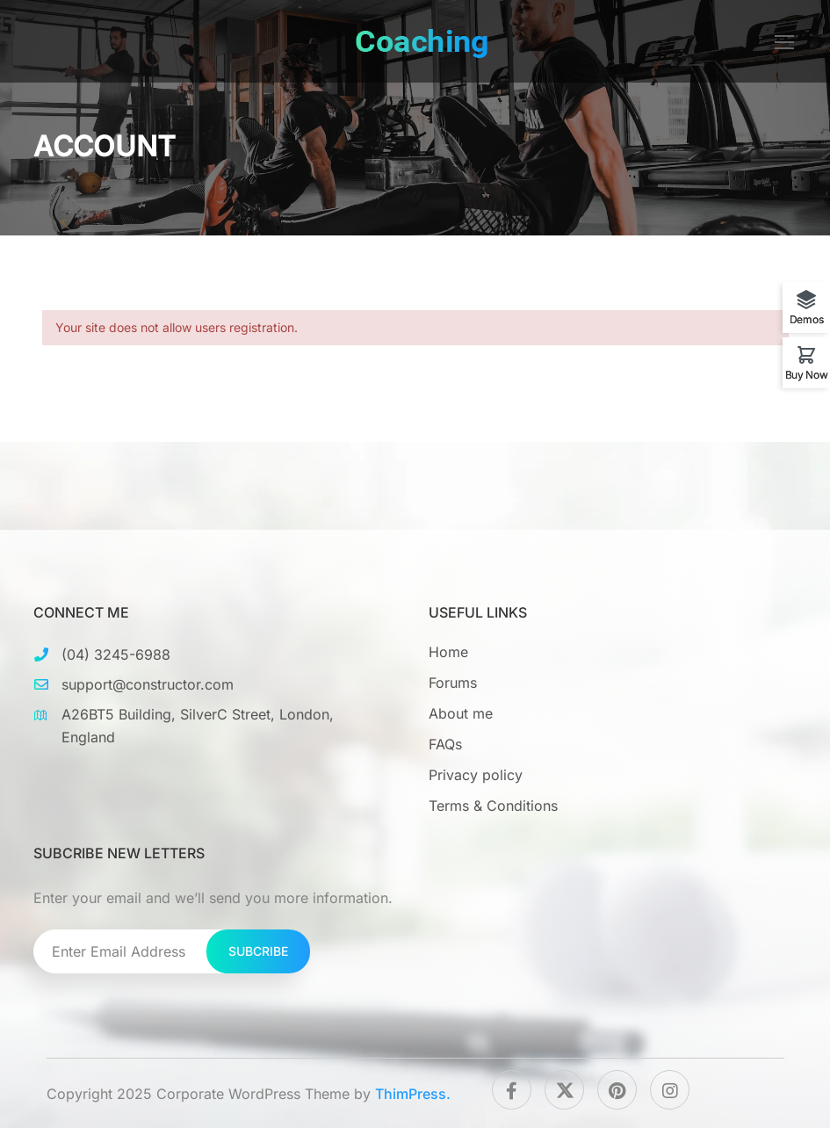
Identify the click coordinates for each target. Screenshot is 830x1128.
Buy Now (806, 374)
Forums (453, 682)
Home (448, 652)
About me (461, 713)
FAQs (445, 744)
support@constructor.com (147, 684)
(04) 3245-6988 (115, 654)
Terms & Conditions (493, 805)
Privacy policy (476, 775)
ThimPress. (413, 1094)
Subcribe (258, 951)
